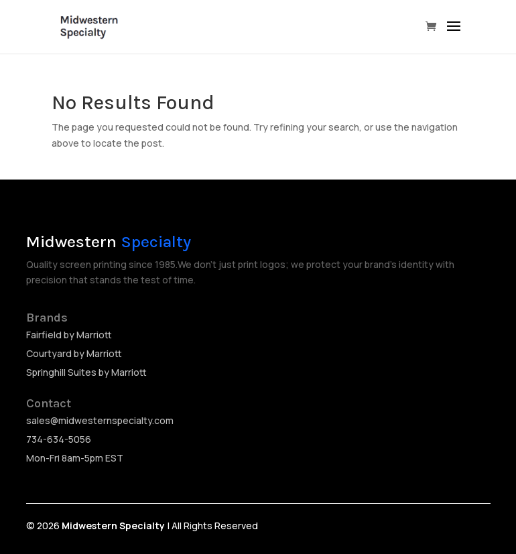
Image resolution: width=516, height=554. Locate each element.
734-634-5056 (58, 439)
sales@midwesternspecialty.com (100, 420)
